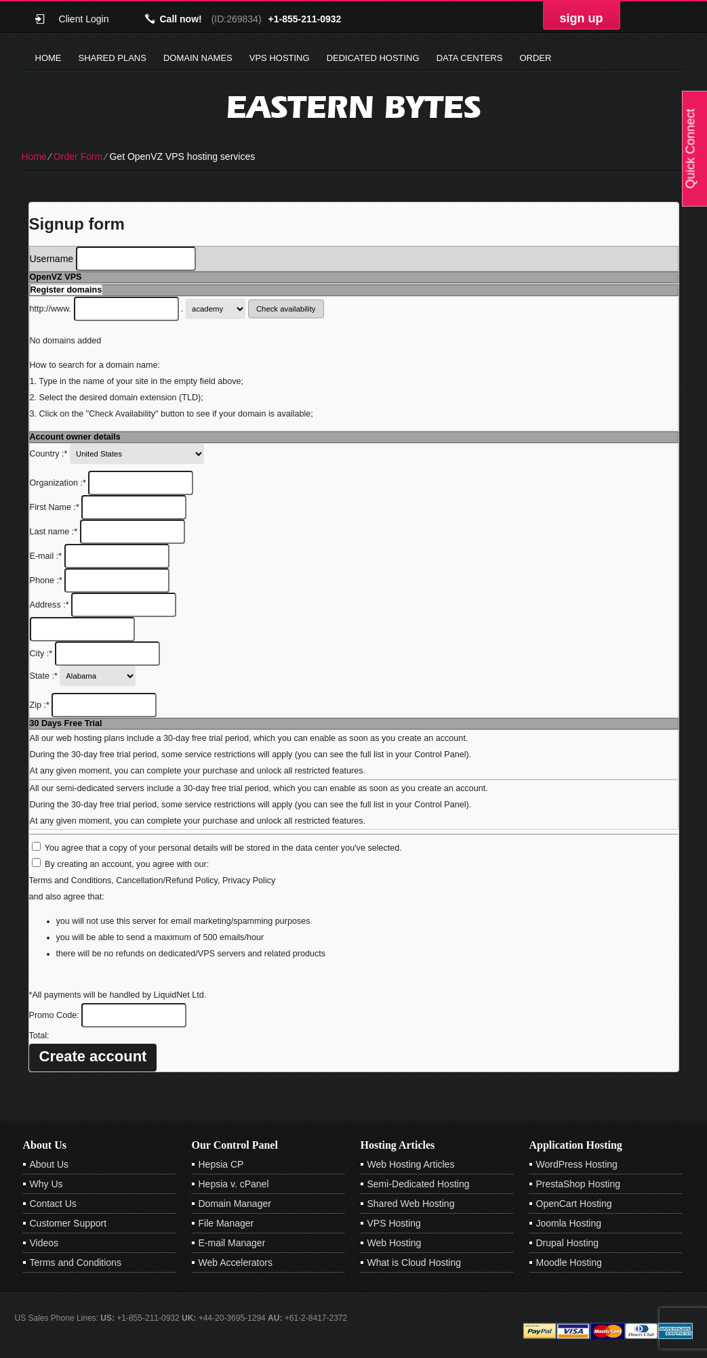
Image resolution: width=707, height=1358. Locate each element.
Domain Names (198, 58)
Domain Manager (235, 1203)
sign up (581, 18)
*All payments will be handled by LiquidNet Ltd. (118, 995)
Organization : (112, 483)
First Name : (108, 507)
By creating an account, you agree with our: (127, 864)
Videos (44, 1242)
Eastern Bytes (353, 106)
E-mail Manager (232, 1242)
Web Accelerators (235, 1262)
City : (95, 653)
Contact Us (53, 1203)
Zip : (93, 705)
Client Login (84, 19)
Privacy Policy (248, 880)
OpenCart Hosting (574, 1203)
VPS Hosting (279, 58)
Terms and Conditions (70, 880)
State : (83, 676)
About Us (49, 1164)
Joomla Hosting (569, 1223)
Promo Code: (108, 1015)
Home (48, 58)
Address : (103, 605)
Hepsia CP (221, 1164)
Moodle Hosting (569, 1262)
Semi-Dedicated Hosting (418, 1184)
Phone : (100, 580)
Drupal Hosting (567, 1242)
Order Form (78, 156)
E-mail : (99, 556)
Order (535, 58)
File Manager (226, 1223)
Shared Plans (112, 58)
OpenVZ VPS (56, 277)
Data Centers (470, 58)
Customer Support (68, 1223)
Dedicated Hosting (373, 58)
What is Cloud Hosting (414, 1262)
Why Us (46, 1184)
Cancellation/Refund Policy (167, 880)
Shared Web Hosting (411, 1203)
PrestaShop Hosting (578, 1184)
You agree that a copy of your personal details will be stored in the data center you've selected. (223, 848)
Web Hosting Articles (411, 1164)
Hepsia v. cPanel (234, 1184)
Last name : (107, 531)
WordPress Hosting (577, 1164)
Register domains (66, 290)
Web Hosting (394, 1242)
